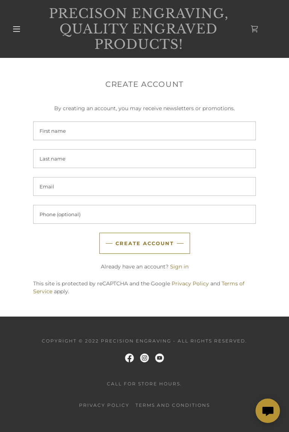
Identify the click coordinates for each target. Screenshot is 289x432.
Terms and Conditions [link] (172, 405)
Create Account (145, 243)
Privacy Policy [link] (190, 283)
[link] (138, 47)
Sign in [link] (179, 266)
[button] (16, 28)
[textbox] (144, 130)
